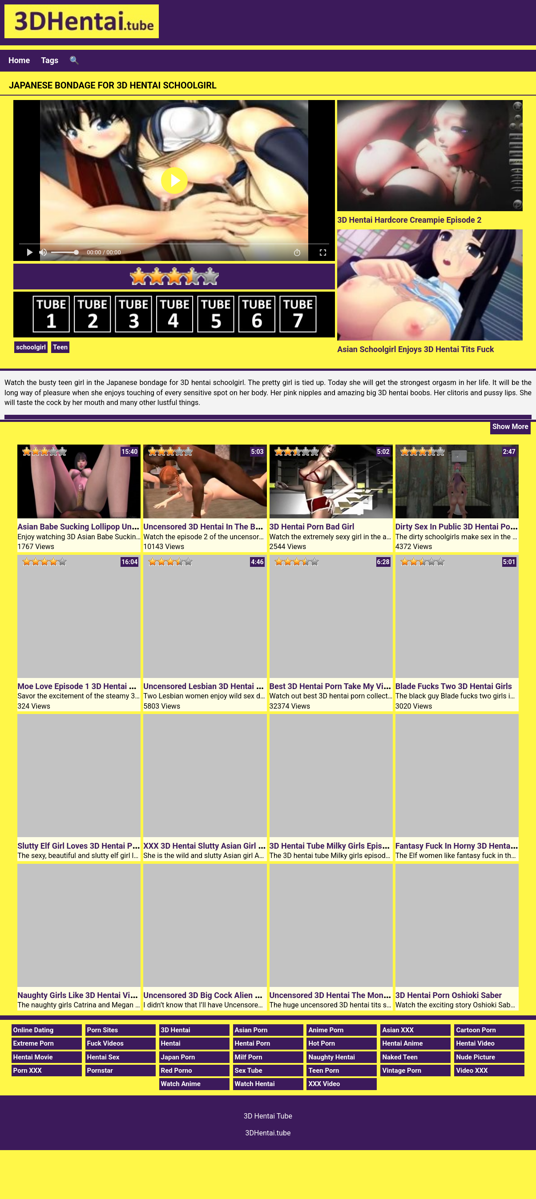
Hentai (171, 1043)
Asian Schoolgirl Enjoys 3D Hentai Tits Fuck (415, 349)
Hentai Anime (402, 1043)
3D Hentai (175, 1030)
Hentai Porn (252, 1043)
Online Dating (33, 1030)
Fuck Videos (105, 1043)
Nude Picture (475, 1057)
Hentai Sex (103, 1057)
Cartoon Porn (476, 1030)
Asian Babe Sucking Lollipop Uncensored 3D (97, 526)
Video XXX (472, 1071)
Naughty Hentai (331, 1057)
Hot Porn (321, 1043)
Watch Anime (181, 1084)
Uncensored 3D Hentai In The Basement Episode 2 (233, 526)
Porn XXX (27, 1071)
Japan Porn (178, 1057)
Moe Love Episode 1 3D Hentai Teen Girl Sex (96, 686)
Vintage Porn (401, 1071)
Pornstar (100, 1071)
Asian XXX (397, 1030)
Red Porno (176, 1071)
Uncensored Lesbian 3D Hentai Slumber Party (225, 686)
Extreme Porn (33, 1043)
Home (19, 60)
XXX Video (324, 1084)
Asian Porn (251, 1030)
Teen (60, 347)
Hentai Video (475, 1043)
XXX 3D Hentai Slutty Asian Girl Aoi (206, 845)
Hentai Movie (33, 1057)
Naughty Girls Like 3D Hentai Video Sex (88, 995)
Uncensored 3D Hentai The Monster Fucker (347, 995)
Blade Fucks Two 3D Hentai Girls (453, 686)
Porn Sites (102, 1030)
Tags (49, 60)
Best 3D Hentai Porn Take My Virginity (338, 686)
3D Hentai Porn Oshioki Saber (448, 995)
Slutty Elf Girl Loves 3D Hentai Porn (80, 845)
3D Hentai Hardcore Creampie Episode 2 (409, 220)
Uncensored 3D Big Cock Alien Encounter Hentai (230, 995)
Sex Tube (248, 1071)
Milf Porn (248, 1057)
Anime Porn (325, 1030)
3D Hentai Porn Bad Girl (312, 526)
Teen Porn (323, 1071)
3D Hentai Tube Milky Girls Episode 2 (336, 845)
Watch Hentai (255, 1084)
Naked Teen (400, 1057)
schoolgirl (31, 347)
